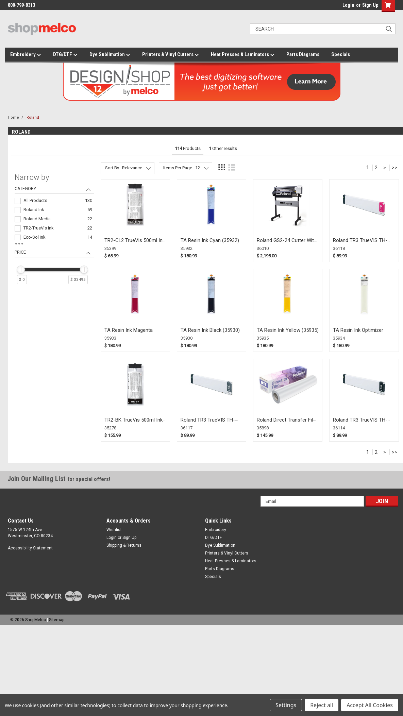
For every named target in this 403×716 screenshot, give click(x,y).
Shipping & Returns (123, 545)
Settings (285, 705)
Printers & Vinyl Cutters (170, 54)
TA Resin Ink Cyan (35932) (210, 240)
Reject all (321, 705)
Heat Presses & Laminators (242, 54)
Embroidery (25, 54)
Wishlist (114, 529)
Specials (340, 54)
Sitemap (56, 619)
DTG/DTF (65, 54)
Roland (33, 117)
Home (13, 117)
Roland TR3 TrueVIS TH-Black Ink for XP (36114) (360, 423)
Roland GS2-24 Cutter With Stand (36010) (287, 243)
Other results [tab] (223, 148)
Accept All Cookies (370, 705)
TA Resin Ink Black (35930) (210, 330)
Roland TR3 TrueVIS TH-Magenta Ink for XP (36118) (363, 243)
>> (394, 167)
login (340, 7)
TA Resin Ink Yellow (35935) (288, 330)
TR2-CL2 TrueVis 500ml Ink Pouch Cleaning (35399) (134, 243)
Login (348, 5)
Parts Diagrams (302, 54)
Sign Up (370, 5)
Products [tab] (188, 148)
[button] (387, 6)
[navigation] (54, 231)
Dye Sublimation (109, 54)
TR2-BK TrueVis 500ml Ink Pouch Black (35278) (133, 423)
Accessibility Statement (30, 548)
